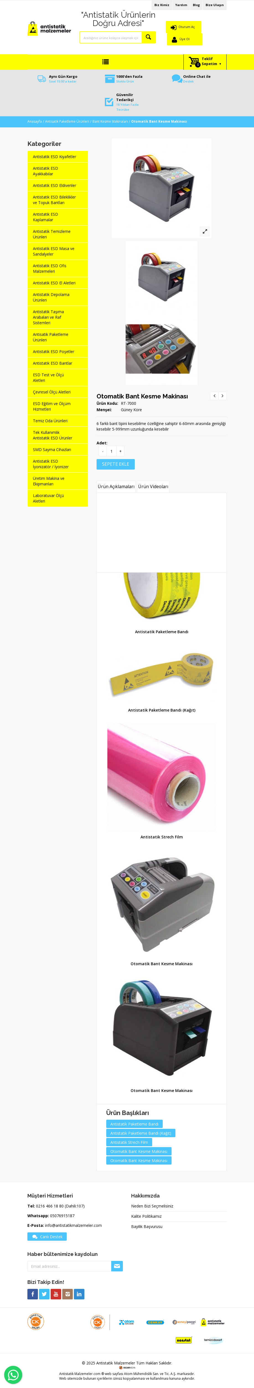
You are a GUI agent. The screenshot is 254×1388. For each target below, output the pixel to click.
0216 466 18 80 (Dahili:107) (60, 1206)
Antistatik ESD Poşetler (53, 351)
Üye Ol (185, 39)
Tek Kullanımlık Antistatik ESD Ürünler (52, 435)
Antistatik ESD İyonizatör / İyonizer (51, 464)
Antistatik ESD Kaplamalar (45, 217)
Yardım (181, 5)
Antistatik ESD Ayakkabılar (45, 171)
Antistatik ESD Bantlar (52, 363)
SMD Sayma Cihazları (52, 449)
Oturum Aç (186, 27)
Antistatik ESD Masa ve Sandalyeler (53, 251)
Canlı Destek (47, 1236)
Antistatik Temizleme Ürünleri (52, 234)
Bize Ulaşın (215, 5)
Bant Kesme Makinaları (110, 121)
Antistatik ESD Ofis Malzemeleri (49, 268)
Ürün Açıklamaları (116, 486)
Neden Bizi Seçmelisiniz (152, 1206)
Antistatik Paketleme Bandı (161, 631)
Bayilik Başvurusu (146, 1226)
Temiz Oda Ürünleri (50, 420)
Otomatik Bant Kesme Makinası (142, 396)
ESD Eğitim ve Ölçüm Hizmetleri (52, 406)
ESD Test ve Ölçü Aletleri (48, 377)
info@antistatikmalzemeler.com (73, 1225)
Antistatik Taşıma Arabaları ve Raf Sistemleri (48, 317)
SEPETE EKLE (115, 464)
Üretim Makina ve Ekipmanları (48, 481)
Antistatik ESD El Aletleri (54, 282)
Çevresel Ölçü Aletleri (52, 392)
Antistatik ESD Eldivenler (54, 185)
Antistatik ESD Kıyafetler (54, 156)
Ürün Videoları (153, 486)
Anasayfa (34, 121)
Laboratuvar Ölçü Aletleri (48, 498)
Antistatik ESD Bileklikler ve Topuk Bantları (54, 199)
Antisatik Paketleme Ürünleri (67, 121)
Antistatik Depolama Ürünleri (51, 297)
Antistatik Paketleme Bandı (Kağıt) (161, 710)
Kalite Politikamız (146, 1216)
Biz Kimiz (161, 5)
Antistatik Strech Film (162, 837)
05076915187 (62, 1215)
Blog (196, 5)
